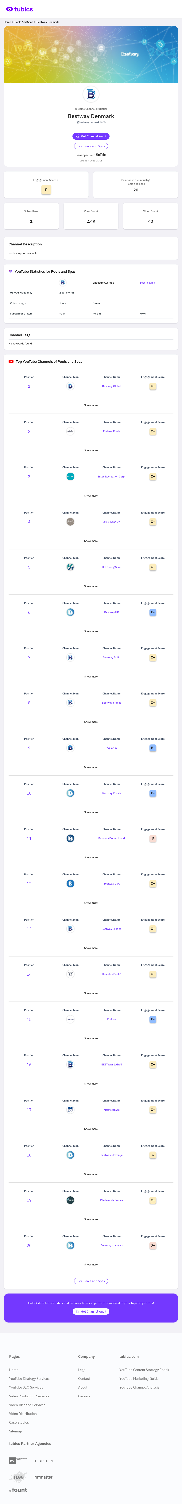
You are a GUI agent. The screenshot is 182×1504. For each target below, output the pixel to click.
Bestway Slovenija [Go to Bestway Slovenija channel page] (111, 1155)
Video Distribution (23, 1413)
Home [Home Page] (13, 1370)
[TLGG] (20, 1477)
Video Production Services (29, 1396)
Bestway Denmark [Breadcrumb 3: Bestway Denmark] (48, 21)
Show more (91, 405)
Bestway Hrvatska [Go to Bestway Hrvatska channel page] (112, 1245)
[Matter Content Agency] (46, 1477)
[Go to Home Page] (19, 8)
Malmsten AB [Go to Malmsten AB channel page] (112, 1109)
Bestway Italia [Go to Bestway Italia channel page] (111, 657)
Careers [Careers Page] (84, 1396)
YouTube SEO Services (26, 1387)
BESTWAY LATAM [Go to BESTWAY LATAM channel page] (111, 1064)
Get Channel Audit (91, 136)
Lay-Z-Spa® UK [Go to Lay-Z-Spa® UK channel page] (111, 521)
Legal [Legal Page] (82, 1370)
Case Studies (19, 1422)
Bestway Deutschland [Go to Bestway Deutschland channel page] (111, 838)
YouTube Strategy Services (29, 1378)
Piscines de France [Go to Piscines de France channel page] (111, 1200)
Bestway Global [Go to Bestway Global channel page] (111, 386)
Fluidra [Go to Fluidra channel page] (111, 1019)
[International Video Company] (20, 1460)
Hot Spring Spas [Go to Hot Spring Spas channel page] (111, 567)
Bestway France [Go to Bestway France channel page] (111, 702)
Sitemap (15, 1431)
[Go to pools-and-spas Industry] (91, 146)
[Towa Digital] (46, 1461)
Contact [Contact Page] (84, 1378)
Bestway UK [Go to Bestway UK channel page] (111, 612)
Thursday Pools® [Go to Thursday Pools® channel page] (112, 974)
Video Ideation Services (27, 1405)
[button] (173, 9)
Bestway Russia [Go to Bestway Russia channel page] (111, 793)
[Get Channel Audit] (91, 136)
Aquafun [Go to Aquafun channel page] (111, 748)
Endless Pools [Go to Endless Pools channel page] (111, 431)
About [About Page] (82, 1387)
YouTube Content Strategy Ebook (144, 1370)
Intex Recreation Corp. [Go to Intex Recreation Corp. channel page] (111, 476)
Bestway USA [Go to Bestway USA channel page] (111, 883)
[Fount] (20, 1490)
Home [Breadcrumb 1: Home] (7, 21)
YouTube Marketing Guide (139, 1378)
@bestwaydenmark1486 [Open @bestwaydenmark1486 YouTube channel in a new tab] (91, 122)
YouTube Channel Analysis (139, 1387)
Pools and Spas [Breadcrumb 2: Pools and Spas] (23, 21)
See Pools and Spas (91, 146)
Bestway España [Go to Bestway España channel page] (112, 929)
